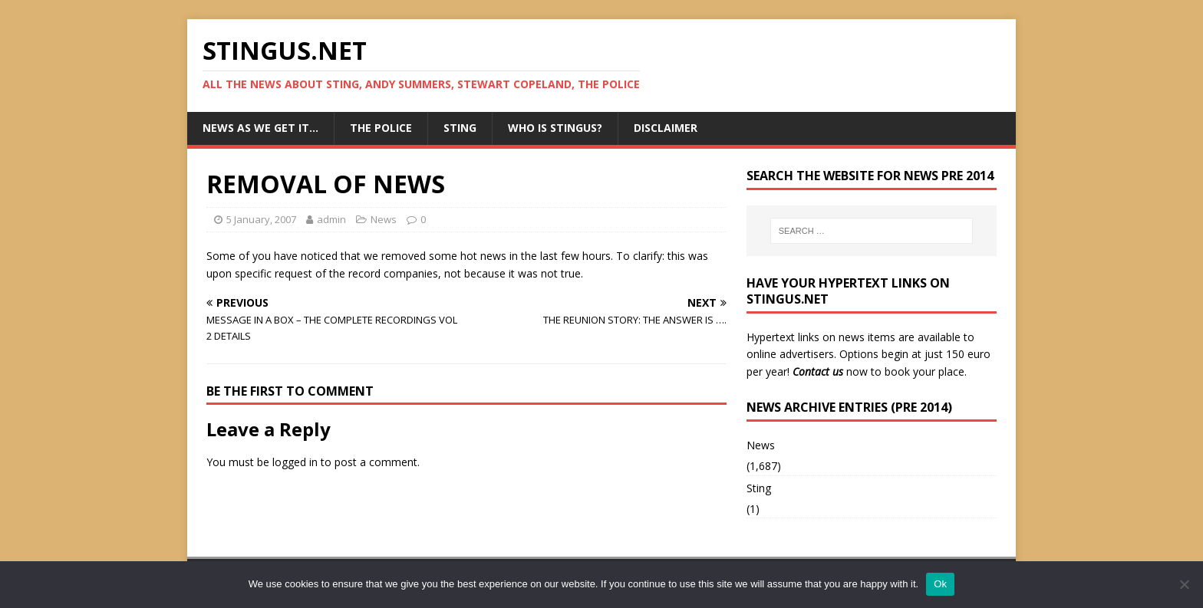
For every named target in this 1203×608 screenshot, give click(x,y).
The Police (381, 127)
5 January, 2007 (261, 219)
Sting (459, 127)
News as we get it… (260, 127)
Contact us (818, 371)
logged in (295, 462)
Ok (940, 584)
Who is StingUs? (555, 127)
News (384, 219)
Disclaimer (665, 127)
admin (331, 219)
